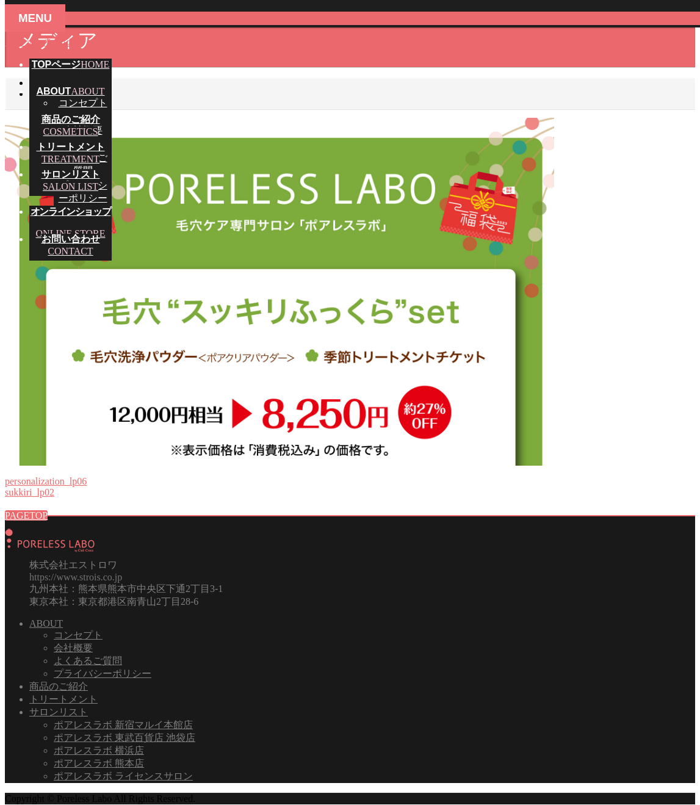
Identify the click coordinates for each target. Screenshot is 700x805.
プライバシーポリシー (102, 673)
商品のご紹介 (58, 686)
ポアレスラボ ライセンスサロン (123, 776)
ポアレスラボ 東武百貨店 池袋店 (124, 737)
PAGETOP (26, 515)
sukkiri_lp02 (29, 492)
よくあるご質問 (88, 660)
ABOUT (46, 623)
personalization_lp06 (46, 481)
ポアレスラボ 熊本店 (99, 763)
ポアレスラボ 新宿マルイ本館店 (123, 725)
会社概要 (73, 648)
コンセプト (83, 103)
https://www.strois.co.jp (75, 577)
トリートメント (63, 699)
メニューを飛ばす (44, 42)
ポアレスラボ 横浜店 (99, 750)
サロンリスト (58, 712)
